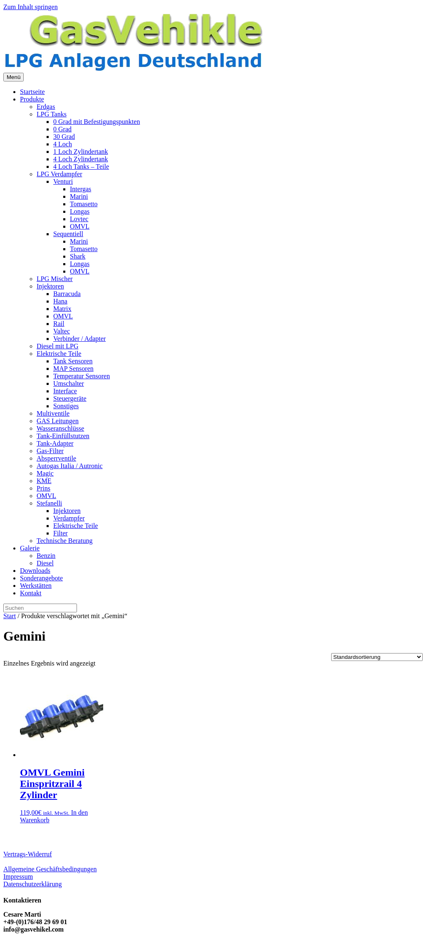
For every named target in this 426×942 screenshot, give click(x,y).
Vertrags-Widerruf (27, 854)
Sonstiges (66, 405)
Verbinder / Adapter (79, 338)
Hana (60, 301)
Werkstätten (36, 585)
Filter (60, 533)
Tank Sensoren (72, 361)
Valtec (61, 331)
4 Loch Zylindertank (80, 159)
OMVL (79, 226)
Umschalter (68, 383)
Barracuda (67, 293)
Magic (45, 473)
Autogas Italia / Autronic (70, 465)
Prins (43, 488)
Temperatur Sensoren (81, 376)
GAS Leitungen (58, 420)
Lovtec (79, 218)
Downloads (35, 570)
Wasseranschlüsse (60, 428)
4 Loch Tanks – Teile (81, 166)
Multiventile (53, 413)
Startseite (32, 91)
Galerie (30, 548)
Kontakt (31, 593)
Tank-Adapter (55, 443)
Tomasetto (83, 203)
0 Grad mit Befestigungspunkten (96, 121)
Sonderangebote (41, 578)
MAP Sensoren (73, 368)
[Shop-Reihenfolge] (377, 657)
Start (9, 615)
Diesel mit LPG (57, 346)
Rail (58, 323)
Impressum (18, 876)
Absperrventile (56, 458)
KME (44, 480)
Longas (79, 211)
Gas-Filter (50, 450)
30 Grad (64, 136)
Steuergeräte (70, 398)
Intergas (80, 188)
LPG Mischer (55, 278)
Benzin (46, 555)
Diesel (45, 563)
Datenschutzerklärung (32, 884)
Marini (79, 196)
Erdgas (46, 106)
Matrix (62, 308)
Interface (65, 391)
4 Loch (62, 144)
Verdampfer (69, 518)
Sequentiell (68, 233)
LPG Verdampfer (59, 174)
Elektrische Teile (59, 353)
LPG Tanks (52, 114)
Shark (77, 256)
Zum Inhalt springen (30, 6)
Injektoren (50, 286)
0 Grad (62, 129)
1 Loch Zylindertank (80, 151)
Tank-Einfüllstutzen (63, 435)
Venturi (63, 181)
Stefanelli (49, 503)
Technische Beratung (64, 540)
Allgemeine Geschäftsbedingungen (50, 869)
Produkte (32, 99)
